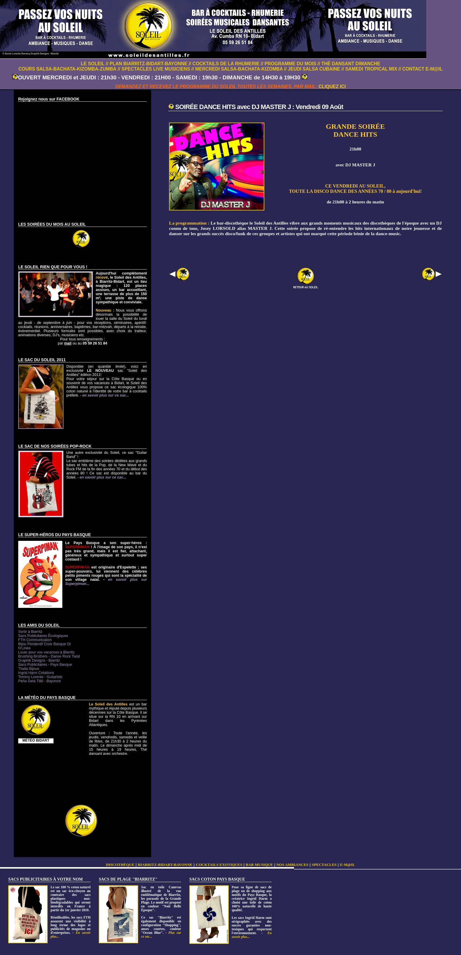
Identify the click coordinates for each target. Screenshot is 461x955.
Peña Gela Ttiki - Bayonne (39, 681)
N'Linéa (24, 648)
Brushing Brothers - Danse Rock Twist (49, 656)
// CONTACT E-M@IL (420, 68)
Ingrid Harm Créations (36, 673)
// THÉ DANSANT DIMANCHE (349, 63)
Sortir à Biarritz (30, 632)
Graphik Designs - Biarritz (39, 660)
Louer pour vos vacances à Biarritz (46, 652)
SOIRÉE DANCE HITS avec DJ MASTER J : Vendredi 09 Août (259, 107)
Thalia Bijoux (28, 669)
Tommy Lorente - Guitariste (40, 677)
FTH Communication (35, 640)
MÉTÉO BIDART (35, 740)
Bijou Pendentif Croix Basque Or (44, 644)
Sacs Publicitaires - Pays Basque (45, 665)
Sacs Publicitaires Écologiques (43, 636)
